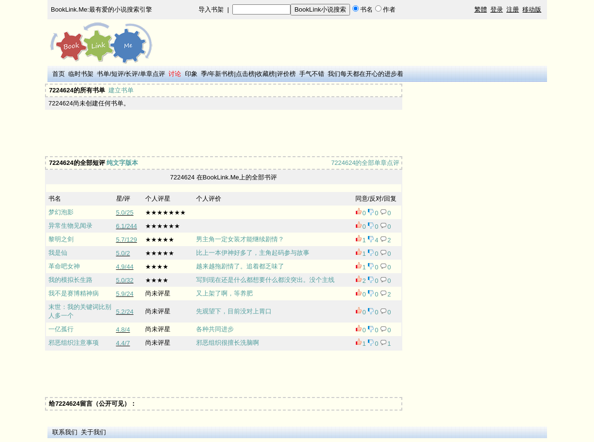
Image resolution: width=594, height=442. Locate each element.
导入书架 (211, 9)
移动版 (531, 9)
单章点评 (152, 73)
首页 (58, 73)
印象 (191, 73)
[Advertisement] (222, 133)
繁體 (480, 9)
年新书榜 (221, 73)
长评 (131, 73)
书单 (103, 73)
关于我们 (93, 432)
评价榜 (286, 73)
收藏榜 (265, 73)
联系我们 (64, 432)
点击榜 (245, 73)
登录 (496, 9)
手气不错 (311, 73)
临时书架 (80, 73)
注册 (512, 9)
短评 (117, 73)
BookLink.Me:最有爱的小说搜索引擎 (101, 9)
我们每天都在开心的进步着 (365, 73)
